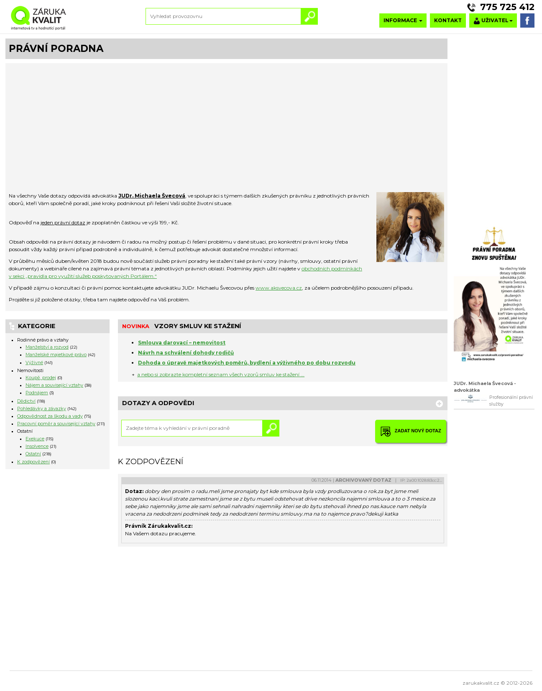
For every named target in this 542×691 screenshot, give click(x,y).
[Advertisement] (226, 129)
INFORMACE (402, 20)
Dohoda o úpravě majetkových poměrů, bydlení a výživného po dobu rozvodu (246, 363)
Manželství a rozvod (47, 347)
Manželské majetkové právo (56, 354)
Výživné (34, 362)
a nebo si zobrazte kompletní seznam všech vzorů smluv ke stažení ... (220, 374)
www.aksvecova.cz (279, 288)
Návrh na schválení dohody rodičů (186, 352)
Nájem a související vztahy (54, 385)
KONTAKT (448, 20)
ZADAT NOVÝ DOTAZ (410, 431)
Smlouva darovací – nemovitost (181, 342)
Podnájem (37, 393)
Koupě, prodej (41, 377)
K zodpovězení (33, 462)
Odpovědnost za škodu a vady (50, 416)
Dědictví (26, 401)
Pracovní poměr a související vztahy (56, 423)
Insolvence (37, 446)
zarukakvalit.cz (481, 683)
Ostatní (33, 454)
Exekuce (35, 439)
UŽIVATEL (493, 20)
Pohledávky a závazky (41, 408)
